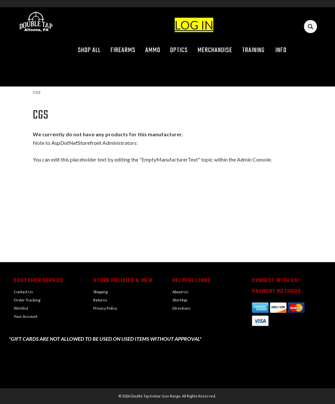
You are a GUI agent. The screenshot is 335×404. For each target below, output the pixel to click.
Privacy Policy (105, 308)
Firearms (123, 50)
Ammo (152, 50)
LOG (187, 25)
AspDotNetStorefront (76, 143)
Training (253, 50)
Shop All (89, 50)
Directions (181, 308)
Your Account (25, 316)
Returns (100, 300)
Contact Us (23, 291)
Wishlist (21, 308)
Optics (179, 50)
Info (283, 50)
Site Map (179, 300)
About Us (180, 291)
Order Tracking (27, 300)
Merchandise (215, 50)
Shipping (100, 291)
